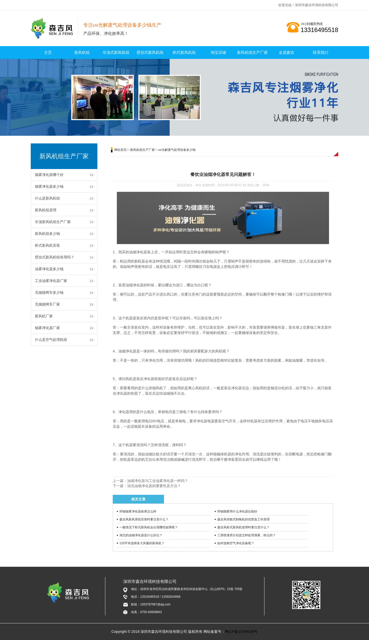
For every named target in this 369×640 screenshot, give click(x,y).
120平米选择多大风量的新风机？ (142, 543)
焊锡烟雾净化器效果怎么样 (137, 511)
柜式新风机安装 (47, 245)
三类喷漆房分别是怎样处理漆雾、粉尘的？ (246, 535)
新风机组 (82, 52)
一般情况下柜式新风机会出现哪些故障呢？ (148, 527)
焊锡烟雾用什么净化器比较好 (237, 511)
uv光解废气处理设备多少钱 (177, 150)
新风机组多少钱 (47, 234)
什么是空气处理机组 (51, 340)
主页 (48, 52)
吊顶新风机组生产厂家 (53, 222)
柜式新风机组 (184, 52)
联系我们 (320, 52)
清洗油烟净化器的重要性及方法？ (154, 486)
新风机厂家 (44, 316)
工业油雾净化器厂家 (51, 281)
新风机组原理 (45, 210)
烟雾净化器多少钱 (49, 186)
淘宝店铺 (218, 52)
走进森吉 (286, 52)
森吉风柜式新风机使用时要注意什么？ (243, 527)
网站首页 (120, 150)
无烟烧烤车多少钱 (49, 292)
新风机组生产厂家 (252, 52)
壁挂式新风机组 (150, 52)
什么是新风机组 (47, 198)
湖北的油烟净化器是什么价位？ (140, 535)
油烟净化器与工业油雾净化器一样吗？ (157, 481)
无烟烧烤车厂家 (47, 304)
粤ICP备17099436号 (241, 631)
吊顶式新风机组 (115, 52)
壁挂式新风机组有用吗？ (54, 257)
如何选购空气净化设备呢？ (235, 543)
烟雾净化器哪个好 (49, 175)
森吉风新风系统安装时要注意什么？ (144, 519)
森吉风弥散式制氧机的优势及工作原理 (243, 519)
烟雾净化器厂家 (47, 328)
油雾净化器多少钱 (49, 269)
